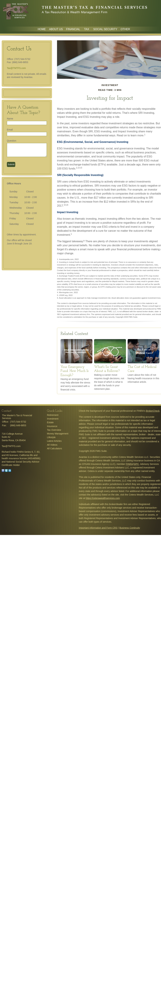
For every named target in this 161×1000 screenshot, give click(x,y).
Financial (73, 29)
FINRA (129, 464)
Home (42, 29)
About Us (56, 29)
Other (125, 29)
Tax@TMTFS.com (16, 68)
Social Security (105, 29)
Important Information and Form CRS (98, 527)
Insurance (52, 426)
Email (10, 129)
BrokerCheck (152, 411)
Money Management (57, 433)
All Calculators (54, 448)
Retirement (52, 415)
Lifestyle (51, 437)
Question (11, 140)
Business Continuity (129, 527)
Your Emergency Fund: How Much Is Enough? (75, 371)
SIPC (136, 464)
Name (10, 118)
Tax (87, 29)
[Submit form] (11, 164)
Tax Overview (54, 430)
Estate (50, 422)
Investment (52, 418)
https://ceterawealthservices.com (103, 498)
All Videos (52, 444)
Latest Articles (54, 441)
